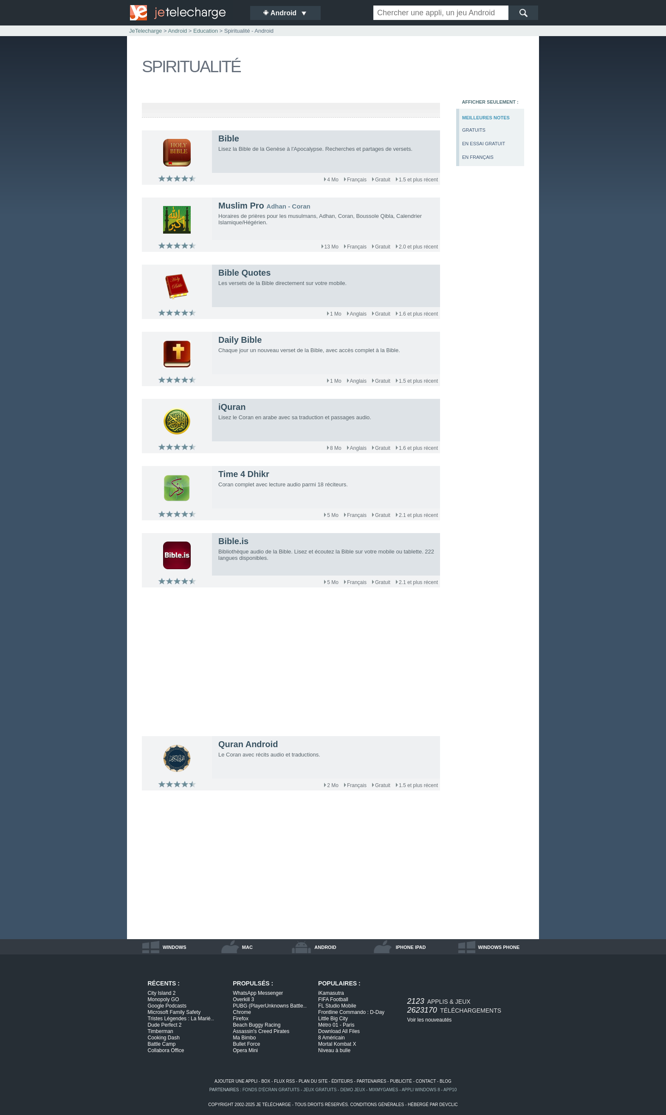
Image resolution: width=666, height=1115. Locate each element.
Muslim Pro (241, 205)
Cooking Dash (164, 1038)
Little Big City (333, 1019)
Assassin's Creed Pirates (261, 1031)
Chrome (242, 1012)
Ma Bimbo (244, 1038)
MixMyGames (383, 1089)
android (325, 947)
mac (247, 947)
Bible (228, 138)
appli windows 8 (421, 1089)
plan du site (313, 1081)
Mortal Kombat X (337, 1044)
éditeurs (342, 1081)
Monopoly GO (163, 999)
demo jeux (352, 1089)
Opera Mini (245, 1050)
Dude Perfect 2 (165, 1025)
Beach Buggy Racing (256, 1025)
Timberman (160, 1031)
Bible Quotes (244, 272)
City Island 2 (162, 993)
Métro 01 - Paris (336, 1025)
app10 (450, 1089)
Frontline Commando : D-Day (351, 1012)
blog (446, 1081)
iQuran (232, 407)
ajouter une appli (235, 1081)
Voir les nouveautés (429, 1020)
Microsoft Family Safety (174, 1012)
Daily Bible (240, 339)
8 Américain (331, 1038)
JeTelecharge (145, 31)
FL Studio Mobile (337, 1006)
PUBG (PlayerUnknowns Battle (270, 1006)
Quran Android (248, 744)
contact (426, 1081)
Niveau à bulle (334, 1050)
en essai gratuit (483, 143)
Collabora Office (166, 1050)
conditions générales (377, 1104)
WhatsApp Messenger (258, 993)
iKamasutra (331, 993)
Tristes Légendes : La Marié (181, 1019)
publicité (401, 1081)
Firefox (240, 1019)
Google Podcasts (167, 1006)
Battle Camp (162, 1044)
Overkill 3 (243, 999)
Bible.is (233, 541)
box (265, 1081)
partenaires (372, 1081)
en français (478, 157)
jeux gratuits (319, 1089)
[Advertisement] (490, 312)
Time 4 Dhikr (243, 474)
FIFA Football (333, 999)
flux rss (284, 1081)
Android (177, 31)
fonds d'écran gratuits (271, 1089)
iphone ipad (411, 947)
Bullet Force (246, 1044)
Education (205, 31)
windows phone (499, 947)
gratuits (473, 130)
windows (174, 947)
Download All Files (339, 1031)
